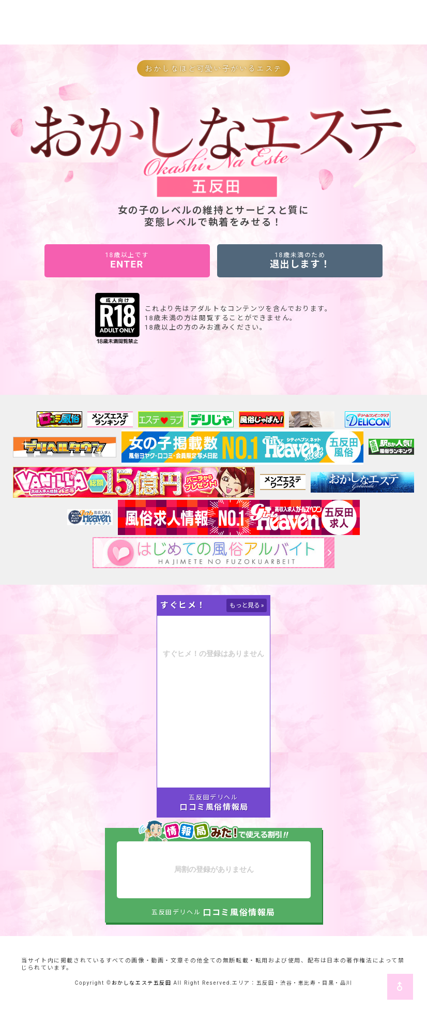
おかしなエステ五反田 (142, 983)
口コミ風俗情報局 (214, 807)
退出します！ (299, 260)
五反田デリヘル (213, 797)
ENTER (127, 260)
